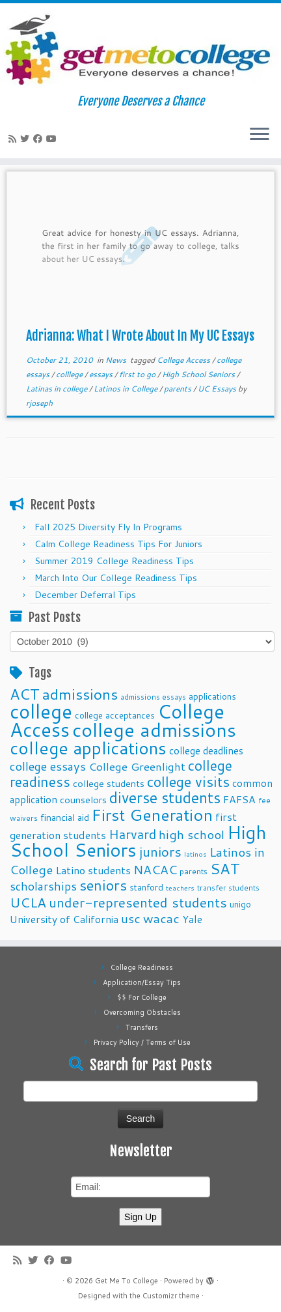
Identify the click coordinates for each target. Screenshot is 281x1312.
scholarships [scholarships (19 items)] (43, 886)
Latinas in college (57, 388)
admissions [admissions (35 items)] (80, 693)
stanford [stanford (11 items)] (146, 887)
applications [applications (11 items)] (212, 696)
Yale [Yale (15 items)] (192, 919)
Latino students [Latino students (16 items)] (93, 870)
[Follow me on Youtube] (53, 138)
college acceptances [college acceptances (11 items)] (115, 715)
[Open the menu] (259, 135)
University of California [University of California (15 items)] (64, 919)
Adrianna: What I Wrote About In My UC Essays (140, 336)
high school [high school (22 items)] (191, 834)
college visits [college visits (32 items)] (188, 781)
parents (178, 388)
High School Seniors (199, 374)
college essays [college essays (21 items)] (48, 766)
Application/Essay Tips (142, 982)
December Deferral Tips (85, 594)
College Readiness (142, 967)
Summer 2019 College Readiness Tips (114, 560)
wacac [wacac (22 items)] (161, 918)
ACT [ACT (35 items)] (25, 693)
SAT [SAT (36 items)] (225, 868)
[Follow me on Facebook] (39, 138)
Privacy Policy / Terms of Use (142, 1042)
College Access (184, 359)
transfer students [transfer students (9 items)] (228, 887)
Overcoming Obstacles (142, 1012)
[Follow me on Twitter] (26, 138)
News (116, 359)
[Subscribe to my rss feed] (14, 138)
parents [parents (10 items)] (193, 871)
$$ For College (142, 997)
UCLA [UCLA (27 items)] (28, 902)
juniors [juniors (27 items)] (160, 851)
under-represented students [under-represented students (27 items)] (138, 902)
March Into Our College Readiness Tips (115, 577)
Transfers (142, 1027)
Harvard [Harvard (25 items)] (132, 834)
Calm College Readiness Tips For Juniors (118, 543)
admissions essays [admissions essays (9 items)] (153, 696)
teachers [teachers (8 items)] (180, 887)
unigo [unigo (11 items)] (240, 904)
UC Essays (218, 388)
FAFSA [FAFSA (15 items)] (239, 799)
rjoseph (39, 402)
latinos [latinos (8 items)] (195, 854)
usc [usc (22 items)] (130, 918)
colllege (70, 374)
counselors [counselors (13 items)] (83, 799)
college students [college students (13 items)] (108, 783)
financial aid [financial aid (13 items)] (64, 817)
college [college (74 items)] (41, 711)
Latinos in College (126, 388)
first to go (138, 374)
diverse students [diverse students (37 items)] (165, 797)
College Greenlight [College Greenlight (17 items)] (136, 766)
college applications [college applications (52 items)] (88, 747)
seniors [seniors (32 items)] (103, 885)
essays (101, 374)
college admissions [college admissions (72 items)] (154, 729)
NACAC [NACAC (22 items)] (155, 869)
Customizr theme (171, 1296)
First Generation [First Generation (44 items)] (152, 814)
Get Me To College (126, 1281)
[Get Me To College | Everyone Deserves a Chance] (140, 49)
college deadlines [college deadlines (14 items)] (206, 750)
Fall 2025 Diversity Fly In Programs (108, 527)
